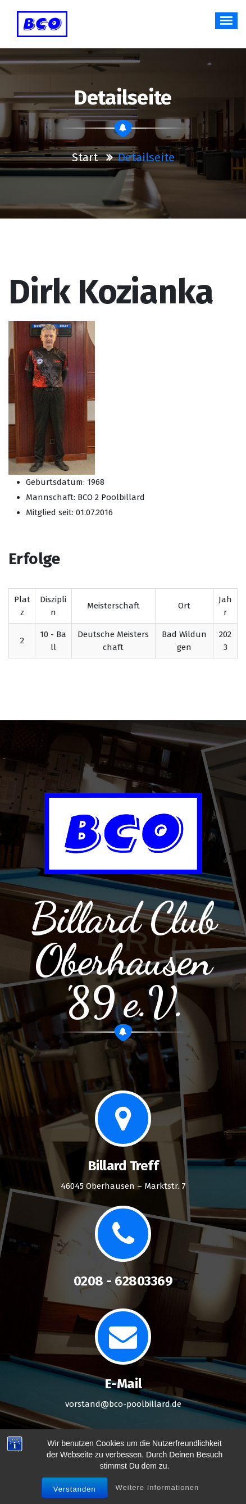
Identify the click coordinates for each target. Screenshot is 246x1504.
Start (85, 157)
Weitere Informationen (157, 1487)
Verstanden (74, 1489)
